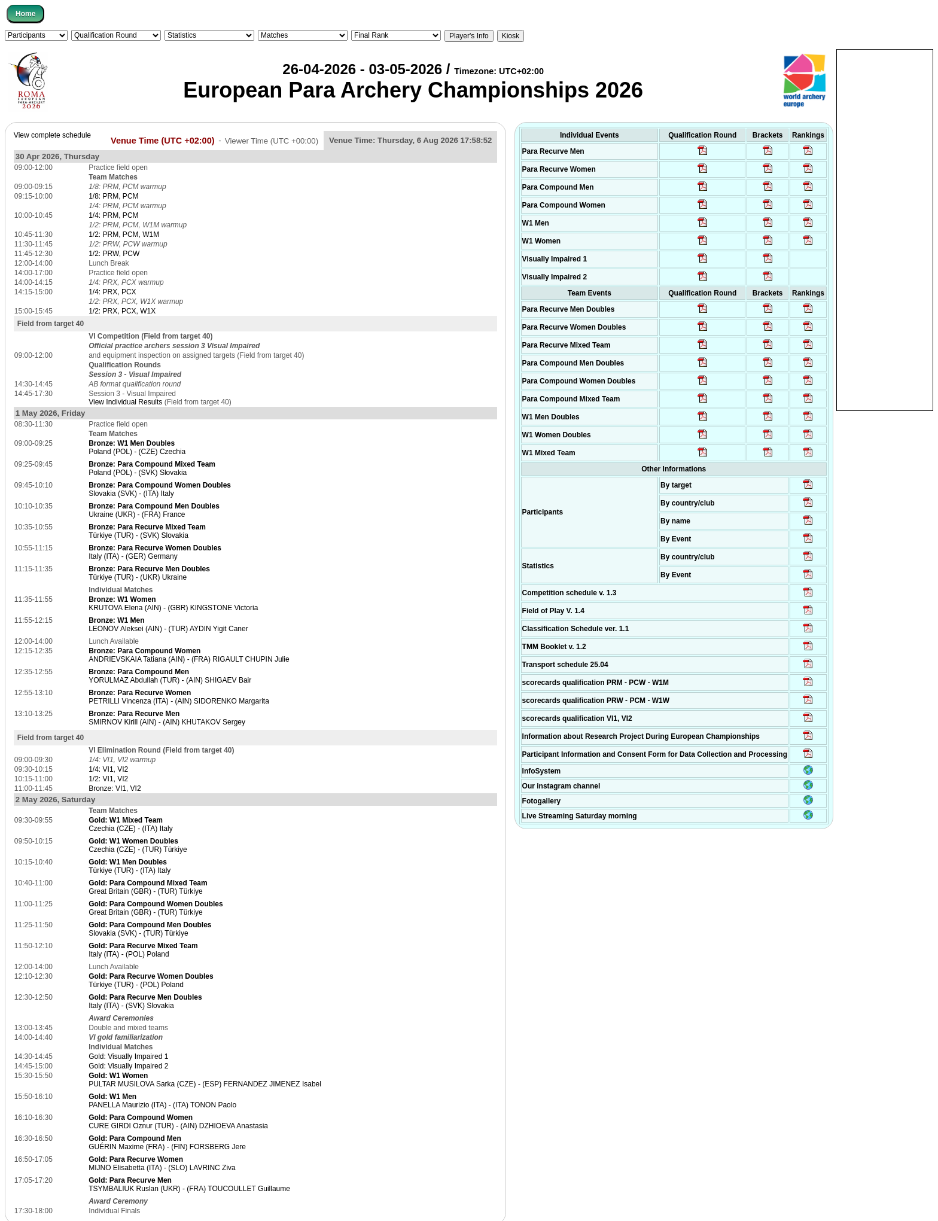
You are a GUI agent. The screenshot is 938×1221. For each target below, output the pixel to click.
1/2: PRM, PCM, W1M (124, 234)
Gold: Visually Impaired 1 (128, 1056)
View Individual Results (125, 402)
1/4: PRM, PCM (113, 215)
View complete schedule (52, 135)
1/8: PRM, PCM (113, 196)
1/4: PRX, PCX (112, 292)
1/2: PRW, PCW (114, 253)
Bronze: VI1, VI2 (115, 788)
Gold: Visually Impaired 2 (128, 1066)
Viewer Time (271, 140)
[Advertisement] (885, 229)
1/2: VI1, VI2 (108, 779)
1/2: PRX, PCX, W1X (122, 311)
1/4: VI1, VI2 (108, 769)
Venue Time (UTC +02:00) (163, 140)
